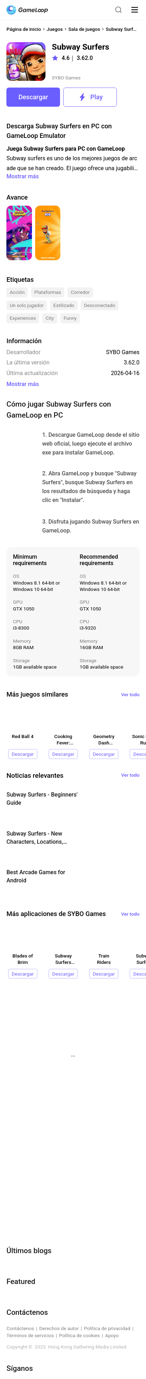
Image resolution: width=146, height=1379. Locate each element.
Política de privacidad (107, 1328)
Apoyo (112, 1335)
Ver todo (130, 694)
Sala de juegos (84, 29)
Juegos (55, 29)
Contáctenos (20, 1328)
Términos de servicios (30, 1335)
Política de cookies (79, 1335)
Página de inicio (23, 29)
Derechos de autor (59, 1328)
